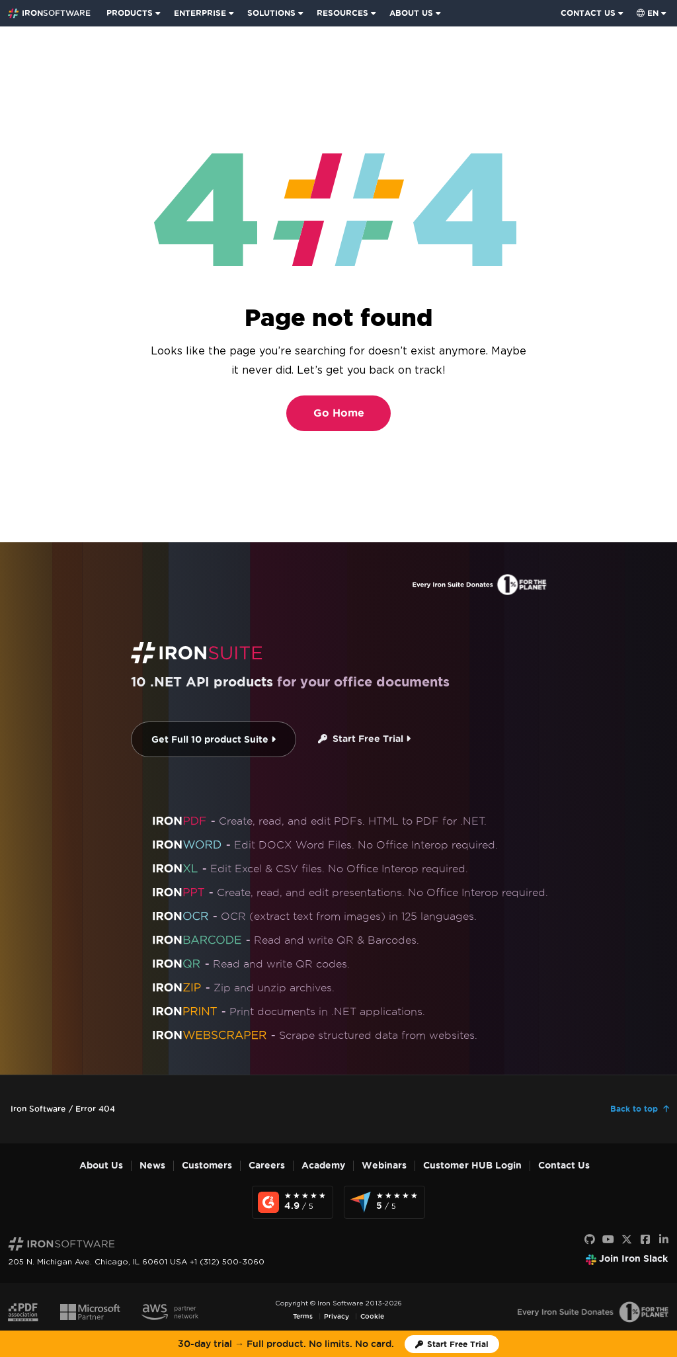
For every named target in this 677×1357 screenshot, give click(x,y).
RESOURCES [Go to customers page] (342, 13)
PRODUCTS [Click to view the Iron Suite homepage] (129, 13)
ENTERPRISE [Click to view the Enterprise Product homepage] (200, 13)
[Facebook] (645, 1240)
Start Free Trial (364, 739)
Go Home (338, 413)
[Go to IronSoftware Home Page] (49, 13)
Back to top (634, 1108)
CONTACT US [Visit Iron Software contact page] (588, 13)
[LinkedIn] (663, 1240)
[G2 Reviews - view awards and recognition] (292, 1202)
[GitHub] (589, 1240)
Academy (323, 1166)
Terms (303, 1316)
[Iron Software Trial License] (452, 1344)
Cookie (372, 1316)
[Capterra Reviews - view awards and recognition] (384, 1202)
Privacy (336, 1316)
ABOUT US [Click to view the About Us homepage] (411, 13)
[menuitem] (135, 13)
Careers (267, 1166)
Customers (207, 1166)
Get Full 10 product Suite (213, 740)
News (152, 1166)
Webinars (384, 1166)
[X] (626, 1240)
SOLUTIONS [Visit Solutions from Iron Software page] (271, 13)
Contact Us (564, 1166)
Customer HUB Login (472, 1166)
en (647, 13)
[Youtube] (608, 1240)
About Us (101, 1166)
